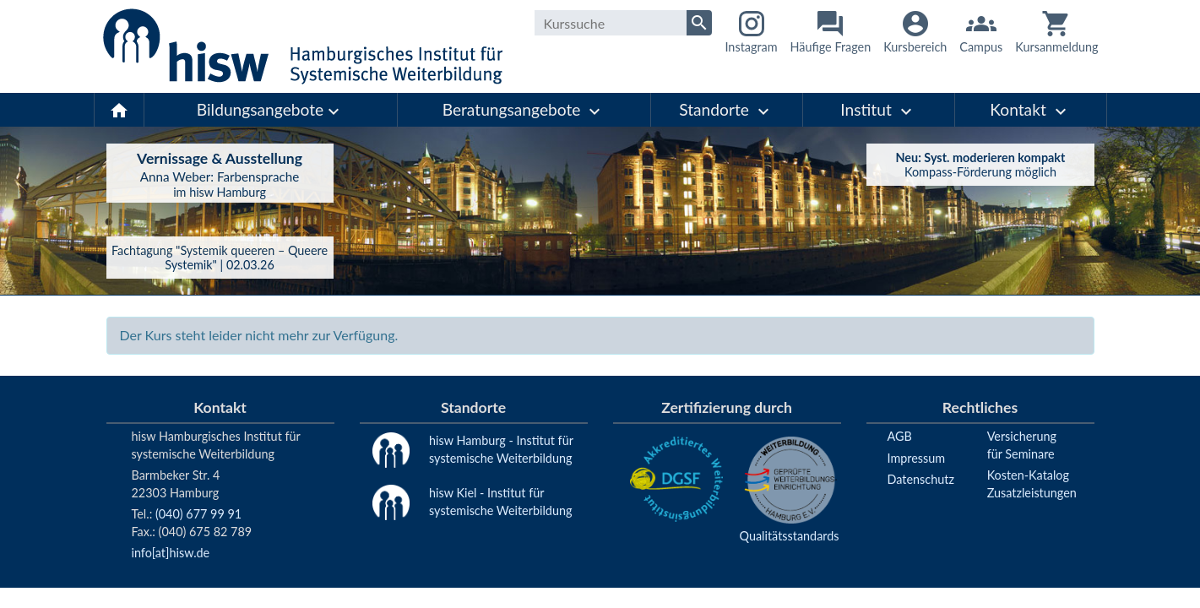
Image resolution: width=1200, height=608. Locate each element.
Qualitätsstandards (789, 536)
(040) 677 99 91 (198, 514)
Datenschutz (921, 479)
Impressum (917, 458)
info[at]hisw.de (171, 553)
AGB (900, 436)
